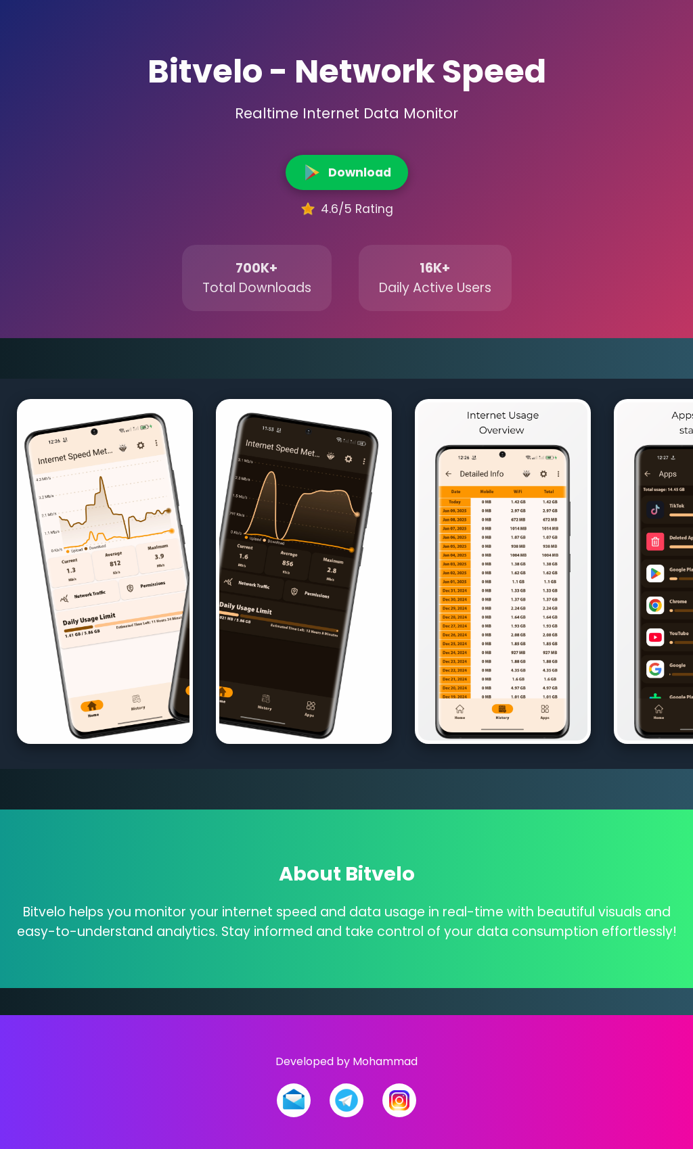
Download (347, 171)
